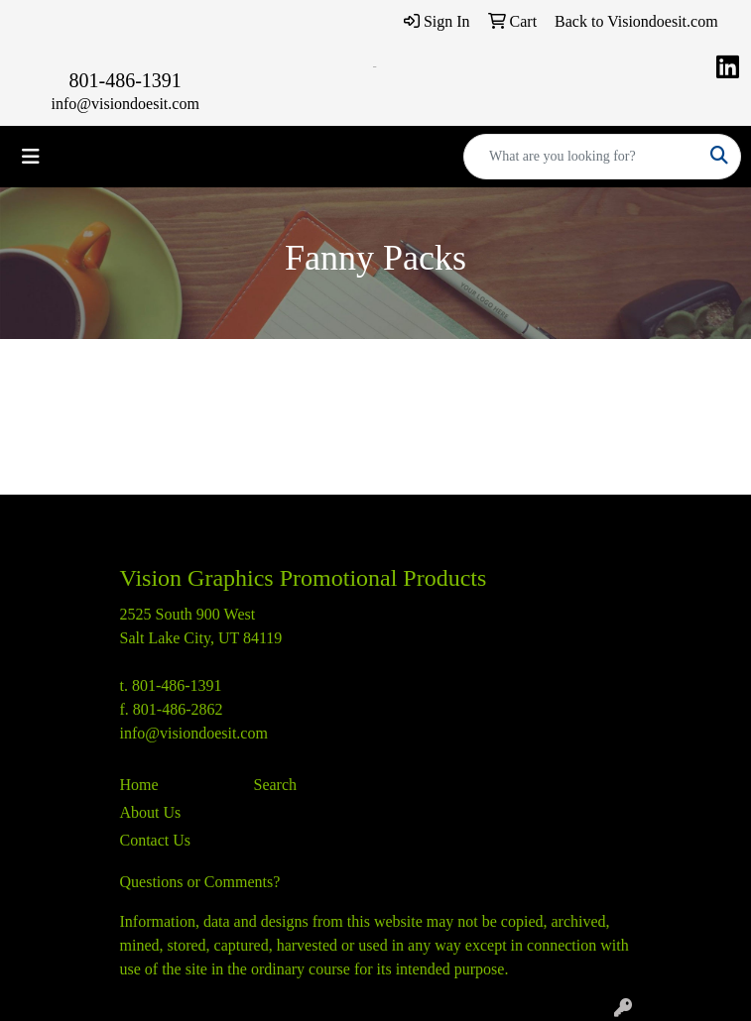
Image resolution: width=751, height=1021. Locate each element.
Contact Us (155, 840)
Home (139, 784)
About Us (151, 812)
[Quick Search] (581, 156)
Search (276, 784)
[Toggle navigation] (31, 156)
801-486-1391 (125, 80)
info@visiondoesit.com (124, 103)
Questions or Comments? (200, 881)
